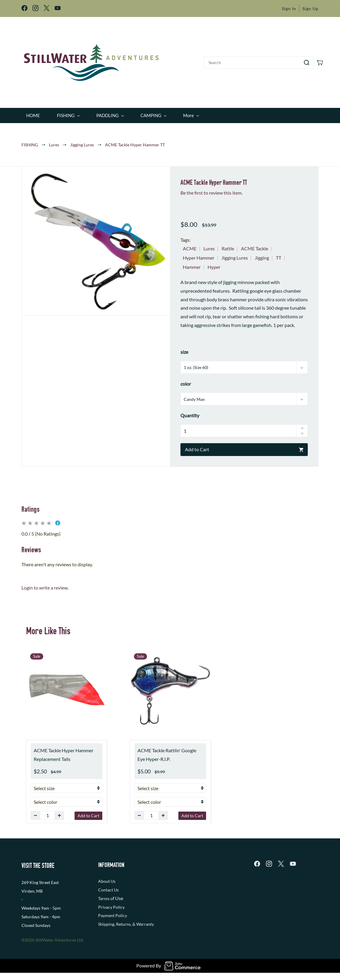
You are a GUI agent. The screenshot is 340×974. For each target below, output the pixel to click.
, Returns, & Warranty (134, 922)
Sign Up (310, 8)
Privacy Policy (111, 905)
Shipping (106, 922)
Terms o (105, 896)
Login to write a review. (45, 585)
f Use (118, 896)
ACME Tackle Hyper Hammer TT (135, 142)
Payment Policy (112, 913)
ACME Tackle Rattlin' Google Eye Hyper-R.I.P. (166, 752)
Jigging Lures (82, 142)
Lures (54, 142)
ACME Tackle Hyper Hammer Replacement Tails (63, 752)
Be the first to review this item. (211, 190)
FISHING (29, 142)
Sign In (289, 8)
